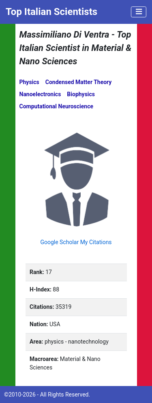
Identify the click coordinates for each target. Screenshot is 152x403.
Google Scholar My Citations (75, 242)
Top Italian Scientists (51, 11)
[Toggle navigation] (138, 12)
